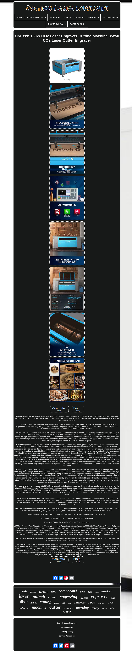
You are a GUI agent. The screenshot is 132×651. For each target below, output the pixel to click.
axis (24, 591)
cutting (46, 602)
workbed (84, 598)
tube (90, 592)
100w (111, 602)
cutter (55, 607)
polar (112, 608)
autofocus (79, 602)
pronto (104, 609)
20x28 (113, 598)
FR (69, 640)
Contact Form (67, 627)
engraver (99, 596)
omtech (38, 596)
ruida (63, 603)
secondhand (68, 591)
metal (82, 591)
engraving (68, 596)
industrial (24, 608)
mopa (56, 603)
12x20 (91, 602)
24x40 (33, 602)
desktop (33, 592)
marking (82, 608)
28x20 (97, 592)
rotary (95, 608)
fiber (24, 602)
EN (65, 640)
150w (69, 603)
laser (24, 596)
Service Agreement (67, 636)
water (67, 612)
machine (39, 607)
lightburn (43, 592)
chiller (52, 597)
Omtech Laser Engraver (67, 623)
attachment (101, 603)
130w (53, 591)
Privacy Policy (67, 632)
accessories (68, 608)
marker (106, 591)
